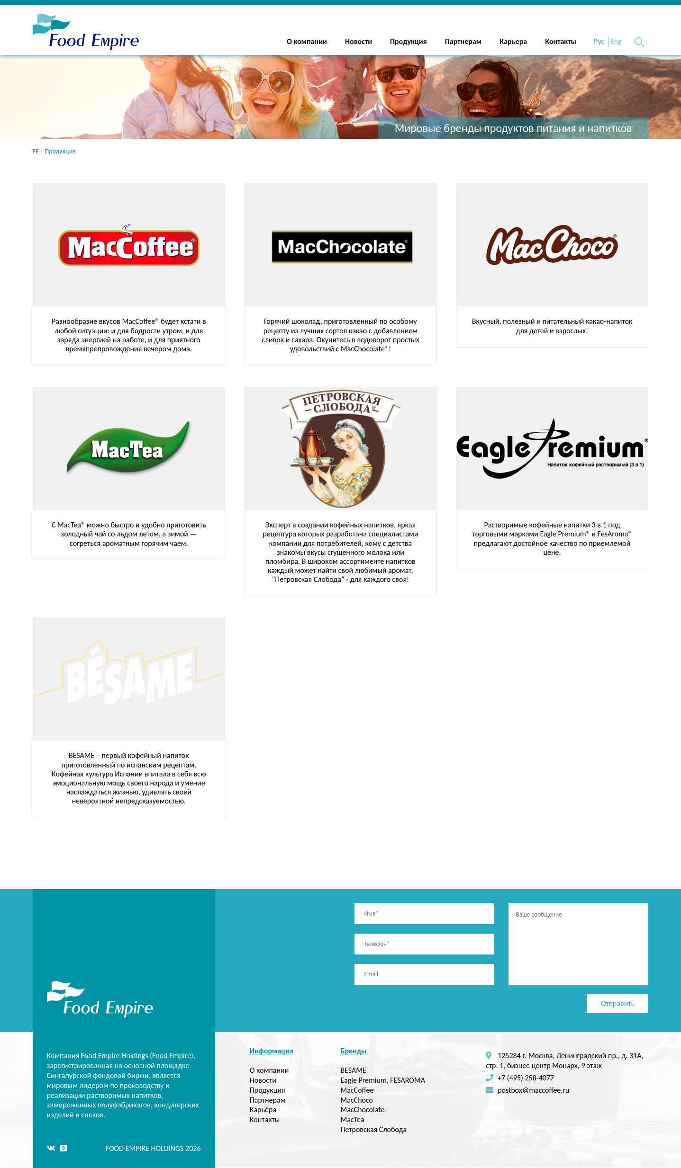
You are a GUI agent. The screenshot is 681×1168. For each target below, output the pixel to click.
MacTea (352, 1119)
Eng (616, 41)
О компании (307, 41)
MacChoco (356, 1100)
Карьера (513, 41)
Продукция (408, 41)
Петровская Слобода (373, 1129)
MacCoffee (356, 1090)
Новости (358, 41)
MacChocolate (362, 1109)
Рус (599, 41)
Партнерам (463, 41)
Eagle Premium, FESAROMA (382, 1080)
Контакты (560, 41)
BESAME (353, 1070)
